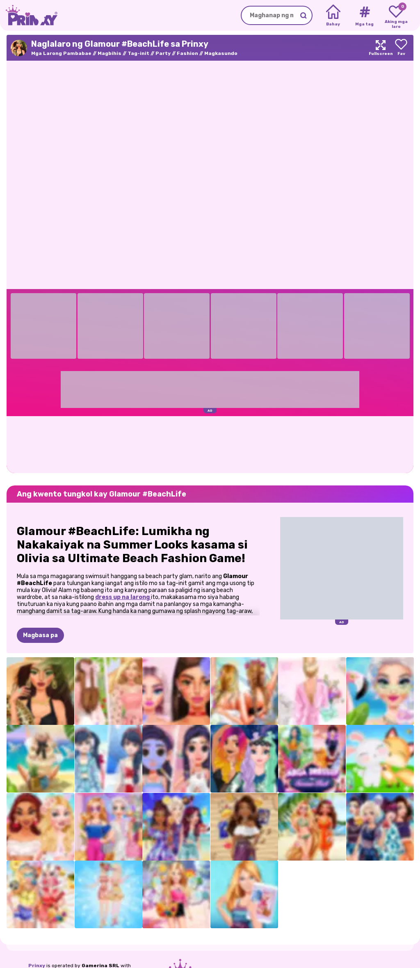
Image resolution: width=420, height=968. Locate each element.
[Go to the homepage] (28, 15)
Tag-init (138, 53)
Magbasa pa (40, 635)
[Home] (333, 15)
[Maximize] (380, 48)
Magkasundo (220, 53)
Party (163, 53)
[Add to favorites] (401, 48)
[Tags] (364, 15)
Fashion (187, 53)
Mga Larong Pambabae (61, 53)
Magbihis (109, 53)
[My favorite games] (396, 15)
